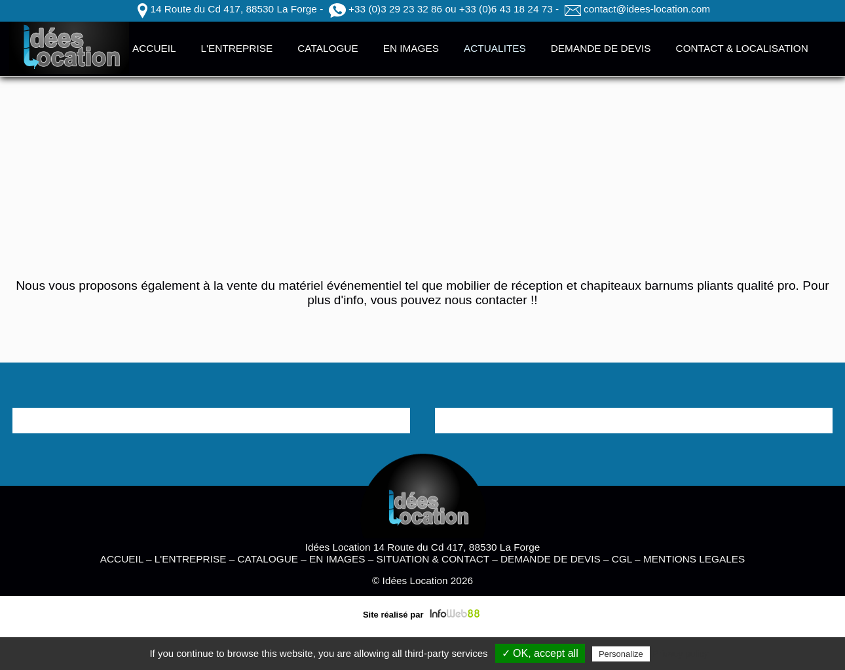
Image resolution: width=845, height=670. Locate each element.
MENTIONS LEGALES (694, 558)
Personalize (621, 654)
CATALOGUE (327, 48)
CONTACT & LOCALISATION (742, 48)
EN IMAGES (411, 48)
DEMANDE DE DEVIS (601, 48)
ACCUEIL (154, 48)
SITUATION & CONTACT (433, 558)
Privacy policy (680, 653)
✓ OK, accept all (540, 653)
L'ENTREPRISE (237, 48)
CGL (622, 558)
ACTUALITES (495, 48)
